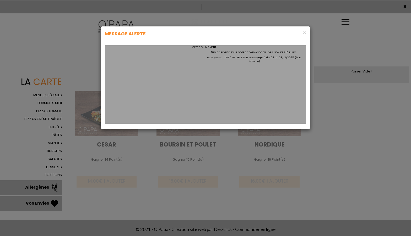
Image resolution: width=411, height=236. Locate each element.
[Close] (304, 32)
